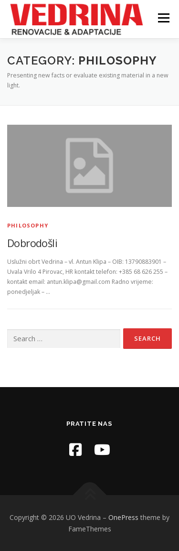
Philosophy (27, 225)
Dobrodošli (32, 243)
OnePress (123, 517)
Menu (163, 18)
